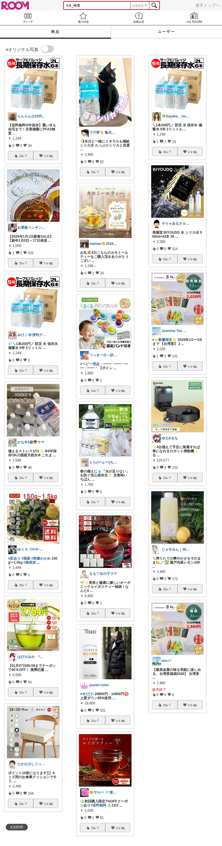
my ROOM (194, 18)
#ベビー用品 (89, 364)
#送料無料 (98, 805)
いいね (48, 155)
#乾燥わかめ (41, 558)
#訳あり (14, 558)
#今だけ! (87, 694)
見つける (83, 18)
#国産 (25, 558)
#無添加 (29, 562)
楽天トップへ (207, 5)
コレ (23, 155)
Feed (28, 18)
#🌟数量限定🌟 (164, 340)
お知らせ (138, 18)
